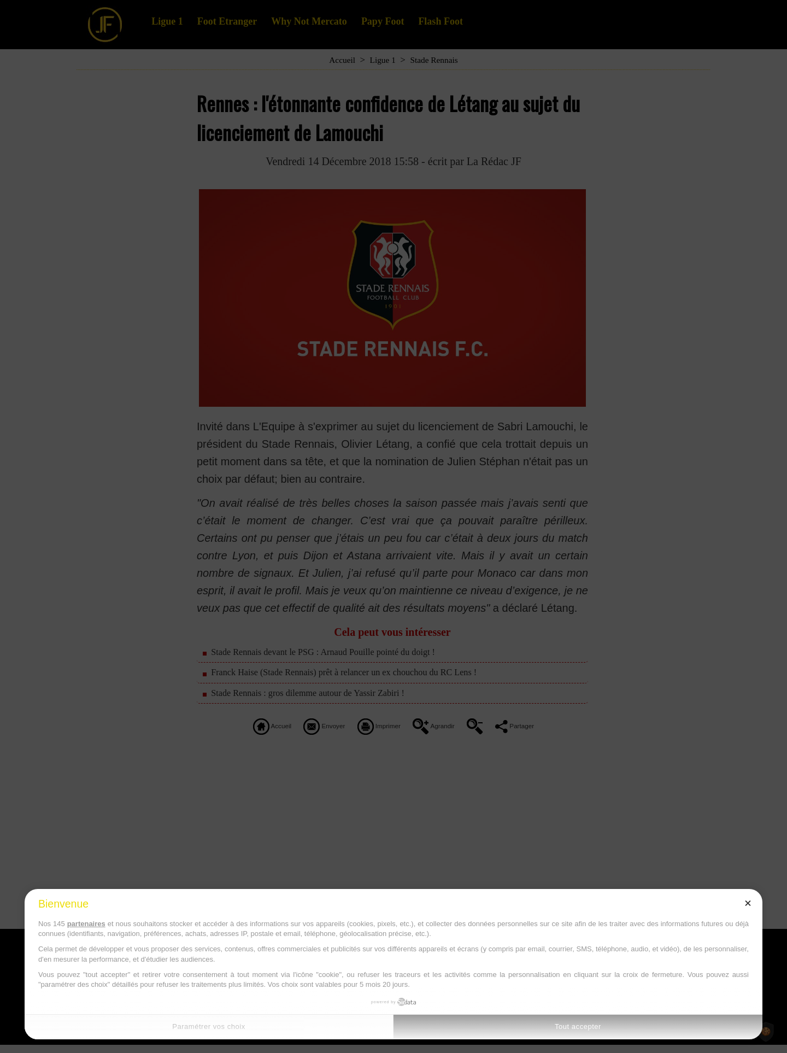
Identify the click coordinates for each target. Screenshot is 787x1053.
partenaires (86, 924)
